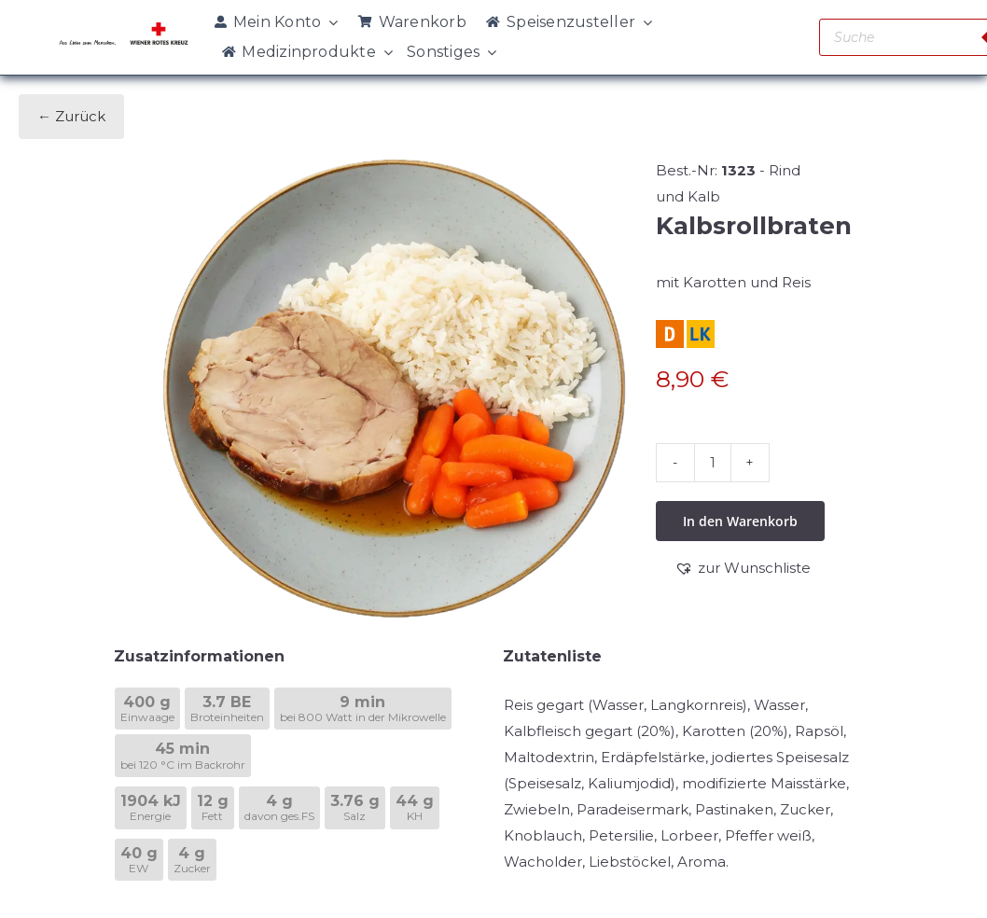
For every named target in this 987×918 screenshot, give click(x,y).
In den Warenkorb (740, 521)
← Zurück (71, 116)
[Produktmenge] (712, 462)
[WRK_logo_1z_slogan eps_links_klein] (123, 27)
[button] (742, 568)
